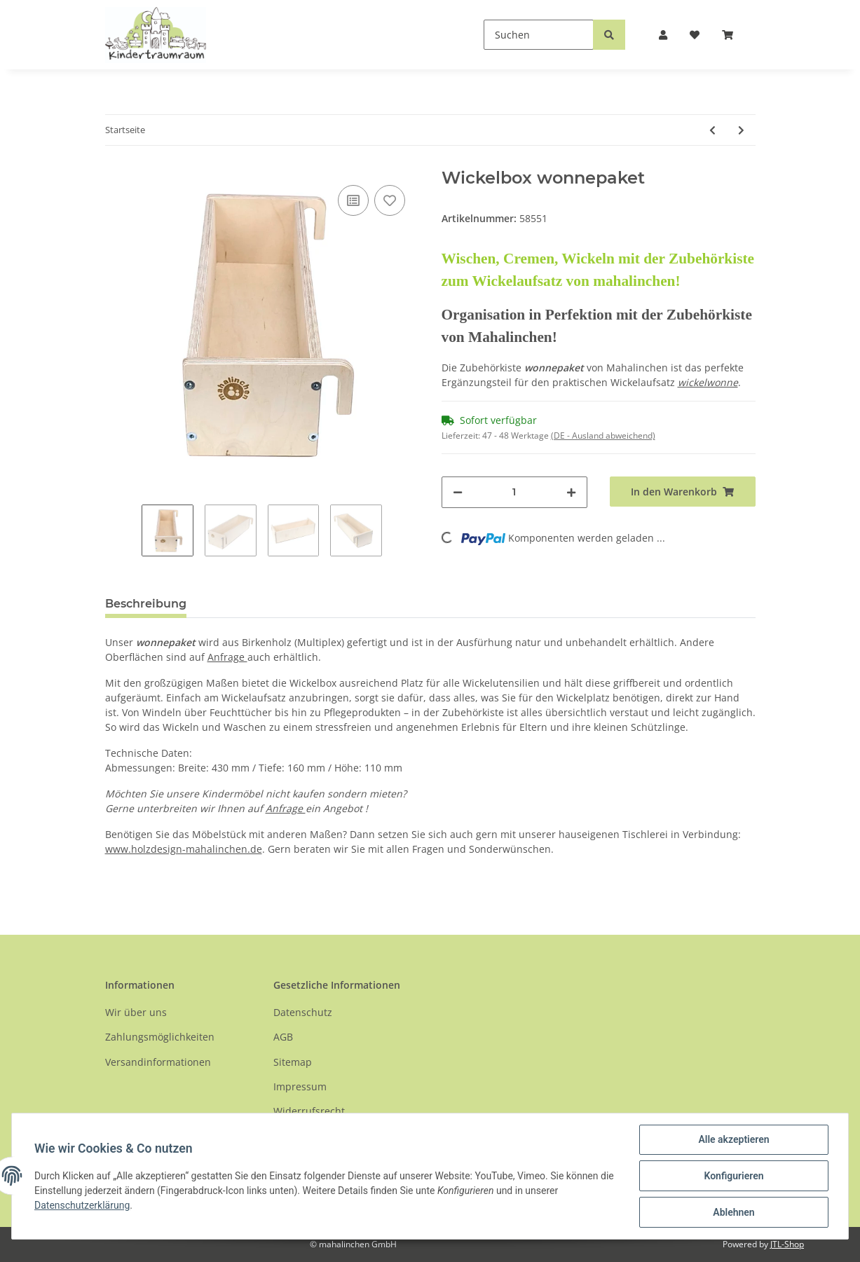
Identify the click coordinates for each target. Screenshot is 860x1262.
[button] (663, 35)
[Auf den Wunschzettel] (389, 200)
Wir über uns (136, 1012)
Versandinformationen (158, 1062)
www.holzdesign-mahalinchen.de (183, 849)
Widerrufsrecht (309, 1111)
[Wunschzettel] (694, 35)
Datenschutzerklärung (82, 1205)
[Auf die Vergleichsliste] (353, 200)
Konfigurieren (733, 1175)
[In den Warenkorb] (683, 491)
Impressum (300, 1086)
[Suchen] (539, 35)
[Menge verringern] (457, 492)
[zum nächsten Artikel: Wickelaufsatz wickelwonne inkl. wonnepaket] (741, 130)
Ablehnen (733, 1212)
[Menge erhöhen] (571, 492)
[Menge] (514, 492)
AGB (283, 1036)
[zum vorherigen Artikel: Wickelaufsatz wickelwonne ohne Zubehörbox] (712, 130)
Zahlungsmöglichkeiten (159, 1036)
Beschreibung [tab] (145, 603)
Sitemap (292, 1062)
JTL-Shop (787, 1244)
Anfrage (227, 657)
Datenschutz (302, 1012)
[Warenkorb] (733, 35)
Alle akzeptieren (733, 1139)
